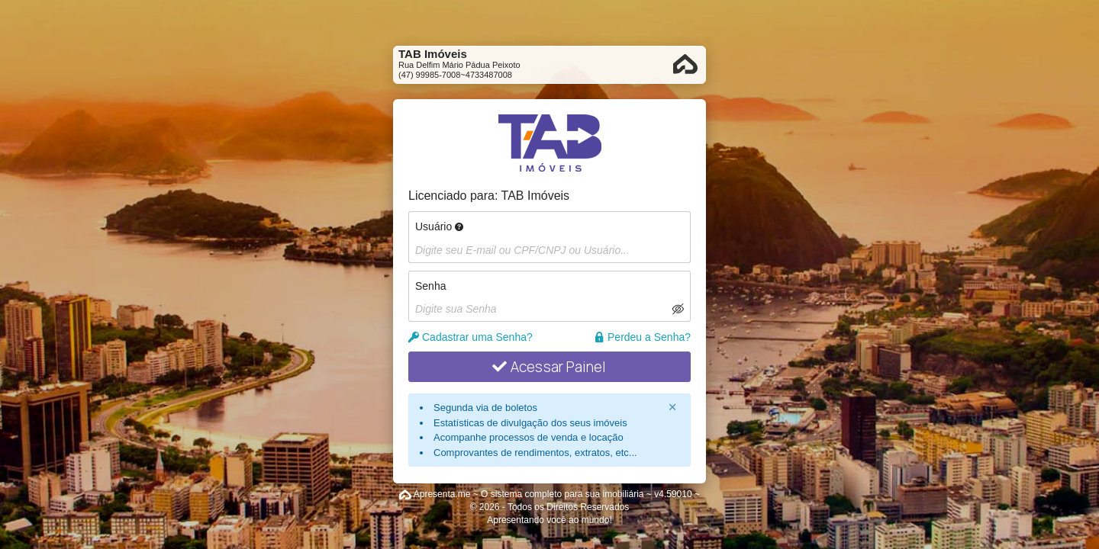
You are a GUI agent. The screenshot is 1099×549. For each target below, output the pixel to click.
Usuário (439, 226)
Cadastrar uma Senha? (470, 337)
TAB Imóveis (535, 195)
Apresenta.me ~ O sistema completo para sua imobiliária (529, 494)
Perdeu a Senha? (642, 337)
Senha (430, 286)
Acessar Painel (549, 367)
